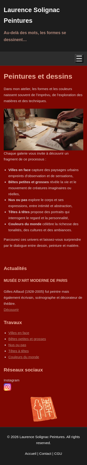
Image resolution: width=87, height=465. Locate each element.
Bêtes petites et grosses (27, 339)
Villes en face (18, 333)
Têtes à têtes (18, 351)
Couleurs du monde (23, 357)
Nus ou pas (17, 345)
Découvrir (11, 310)
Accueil (31, 453)
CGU (58, 453)
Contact (45, 453)
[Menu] (79, 58)
